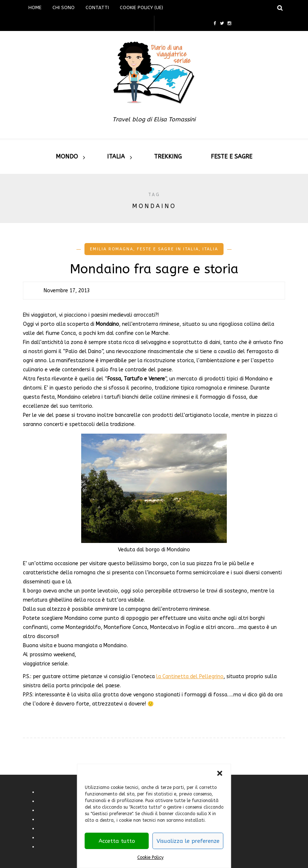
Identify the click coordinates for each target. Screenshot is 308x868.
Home (35, 7)
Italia (116, 156)
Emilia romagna (111, 249)
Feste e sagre (231, 156)
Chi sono (63, 7)
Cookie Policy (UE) (141, 7)
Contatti (97, 7)
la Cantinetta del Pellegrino (190, 676)
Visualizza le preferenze (188, 841)
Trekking (168, 156)
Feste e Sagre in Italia (168, 249)
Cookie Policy (150, 857)
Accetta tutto (117, 841)
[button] (220, 773)
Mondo (67, 156)
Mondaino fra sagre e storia (154, 269)
